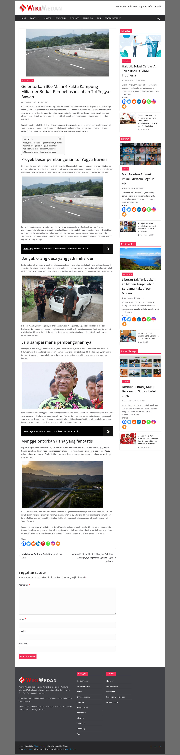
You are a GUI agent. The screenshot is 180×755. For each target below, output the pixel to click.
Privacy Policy (112, 702)
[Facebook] (24, 543)
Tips (99, 18)
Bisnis (79, 691)
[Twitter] (28, 543)
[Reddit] (33, 543)
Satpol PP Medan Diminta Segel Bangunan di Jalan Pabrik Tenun (148, 336)
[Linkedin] (38, 543)
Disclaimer (110, 691)
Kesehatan (61, 18)
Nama (22, 619)
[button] (38, 18)
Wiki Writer (142, 80)
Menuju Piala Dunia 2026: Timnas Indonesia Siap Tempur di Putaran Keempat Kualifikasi (148, 440)
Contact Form (112, 686)
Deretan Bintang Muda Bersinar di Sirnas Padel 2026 (139, 391)
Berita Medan (127, 274)
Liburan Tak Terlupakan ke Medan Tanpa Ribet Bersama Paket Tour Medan (139, 286)
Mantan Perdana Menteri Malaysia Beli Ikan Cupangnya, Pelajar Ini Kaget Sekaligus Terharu (94, 558)
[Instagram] (53, 543)
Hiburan (48, 18)
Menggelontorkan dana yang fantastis (40, 152)
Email (22, 631)
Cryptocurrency (113, 18)
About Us (110, 681)
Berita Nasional (27, 80)
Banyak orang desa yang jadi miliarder (40, 146)
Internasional (82, 707)
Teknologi (88, 18)
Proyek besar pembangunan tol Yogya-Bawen (43, 143)
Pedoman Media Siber (115, 697)
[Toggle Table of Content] (59, 139)
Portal (33, 18)
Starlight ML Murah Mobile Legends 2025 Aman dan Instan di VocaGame (147, 227)
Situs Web (23, 643)
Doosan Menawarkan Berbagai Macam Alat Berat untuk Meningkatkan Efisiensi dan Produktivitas (148, 120)
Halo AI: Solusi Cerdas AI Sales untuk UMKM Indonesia (139, 70)
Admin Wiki (43, 102)
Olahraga (74, 18)
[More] (58, 543)
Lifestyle (80, 718)
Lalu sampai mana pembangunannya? (40, 149)
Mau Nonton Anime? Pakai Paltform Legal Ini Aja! (138, 178)
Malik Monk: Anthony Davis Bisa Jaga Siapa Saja (40, 556)
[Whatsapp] (48, 543)
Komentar (24, 584)
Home (23, 18)
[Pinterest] (43, 543)
